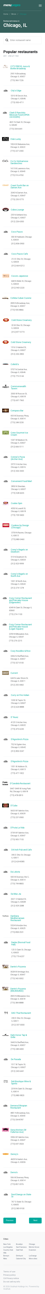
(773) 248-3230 (17, 422)
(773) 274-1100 (15, 614)
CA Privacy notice (11, 1278)
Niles (5, 1259)
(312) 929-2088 (17, 906)
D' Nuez (14, 717)
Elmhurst (19, 1256)
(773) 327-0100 (17, 663)
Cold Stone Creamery (21, 320)
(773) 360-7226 (17, 80)
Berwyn (6, 1256)
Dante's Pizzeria (18, 966)
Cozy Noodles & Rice (20, 651)
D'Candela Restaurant (20, 783)
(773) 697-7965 (17, 400)
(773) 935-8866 (17, 310)
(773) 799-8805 (17, 884)
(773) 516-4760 (17, 175)
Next (35, 1220)
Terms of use (9, 1271)
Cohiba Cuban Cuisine (20, 298)
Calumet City (21, 1259)
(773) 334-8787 (17, 1120)
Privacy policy (9, 1275)
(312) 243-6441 (17, 1071)
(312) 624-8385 (17, 861)
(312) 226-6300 (17, 221)
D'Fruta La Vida (17, 827)
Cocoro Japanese (19, 276)
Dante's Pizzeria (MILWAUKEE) (18, 989)
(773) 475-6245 (17, 729)
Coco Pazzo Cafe (19, 254)
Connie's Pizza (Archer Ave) (18, 458)
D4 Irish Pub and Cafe (21, 849)
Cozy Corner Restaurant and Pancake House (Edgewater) (20, 600)
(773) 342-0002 (17, 978)
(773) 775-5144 (17, 376)
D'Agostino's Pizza (19, 739)
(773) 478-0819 (16, 795)
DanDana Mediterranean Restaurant (17, 918)
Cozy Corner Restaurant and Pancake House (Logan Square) (20, 626)
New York (7, 1244)
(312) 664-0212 (17, 266)
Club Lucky (15, 139)
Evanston (32, 1250)
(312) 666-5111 (17, 447)
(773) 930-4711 (17, 102)
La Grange (33, 1256)
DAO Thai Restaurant (21, 1013)
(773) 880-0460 (17, 539)
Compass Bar (17, 410)
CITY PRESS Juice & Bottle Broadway (20, 67)
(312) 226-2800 (17, 354)
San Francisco (21, 1247)
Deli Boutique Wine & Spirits (21, 1082)
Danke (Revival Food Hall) (20, 943)
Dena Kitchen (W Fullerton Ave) (18, 1131)
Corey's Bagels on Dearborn (19, 550)
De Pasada (16, 1059)
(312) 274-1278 (17, 588)
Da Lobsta (15, 872)
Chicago (32, 1244)
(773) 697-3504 (17, 1144)
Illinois (13, 14)
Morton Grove (34, 1247)
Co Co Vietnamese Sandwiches (19, 162)
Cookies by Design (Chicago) (20, 526)
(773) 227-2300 (17, 151)
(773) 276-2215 (15, 641)
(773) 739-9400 (17, 515)
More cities (33, 1259)
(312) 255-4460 (17, 685)
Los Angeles (8, 1247)
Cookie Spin (16, 503)
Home (5, 14)
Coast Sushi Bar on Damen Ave (20, 186)
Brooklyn (19, 1244)
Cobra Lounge (17, 209)
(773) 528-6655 (17, 493)
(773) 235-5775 (17, 199)
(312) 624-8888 (17, 707)
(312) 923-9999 (17, 563)
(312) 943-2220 (17, 288)
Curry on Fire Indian (20, 695)
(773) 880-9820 (17, 1095)
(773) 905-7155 (17, 839)
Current (14, 673)
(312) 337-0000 (17, 1025)
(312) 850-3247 (17, 751)
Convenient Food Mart (21, 481)
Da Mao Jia (16, 894)
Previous (9, 1220)
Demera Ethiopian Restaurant (18, 1106)
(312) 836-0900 (17, 243)
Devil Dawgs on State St (21, 1195)
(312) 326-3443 (17, 471)
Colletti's (15, 364)
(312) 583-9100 (17, 1208)
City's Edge (16, 90)
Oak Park (19, 1250)
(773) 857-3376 (17, 1184)
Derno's (14, 1172)
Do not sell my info (11, 1282)
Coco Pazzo (17, 231)
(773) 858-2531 (17, 932)
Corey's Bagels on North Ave (19, 575)
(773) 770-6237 (17, 956)
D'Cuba (14, 805)
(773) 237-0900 (17, 817)
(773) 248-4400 (17, 1049)
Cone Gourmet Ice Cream (19, 433)
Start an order (37, 70)
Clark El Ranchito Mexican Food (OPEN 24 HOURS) (19, 114)
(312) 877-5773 (17, 332)
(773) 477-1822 (17, 773)
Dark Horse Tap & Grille (19, 1036)
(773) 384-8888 (17, 1003)
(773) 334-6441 (16, 129)
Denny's (14, 1154)
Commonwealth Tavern (18, 387)
